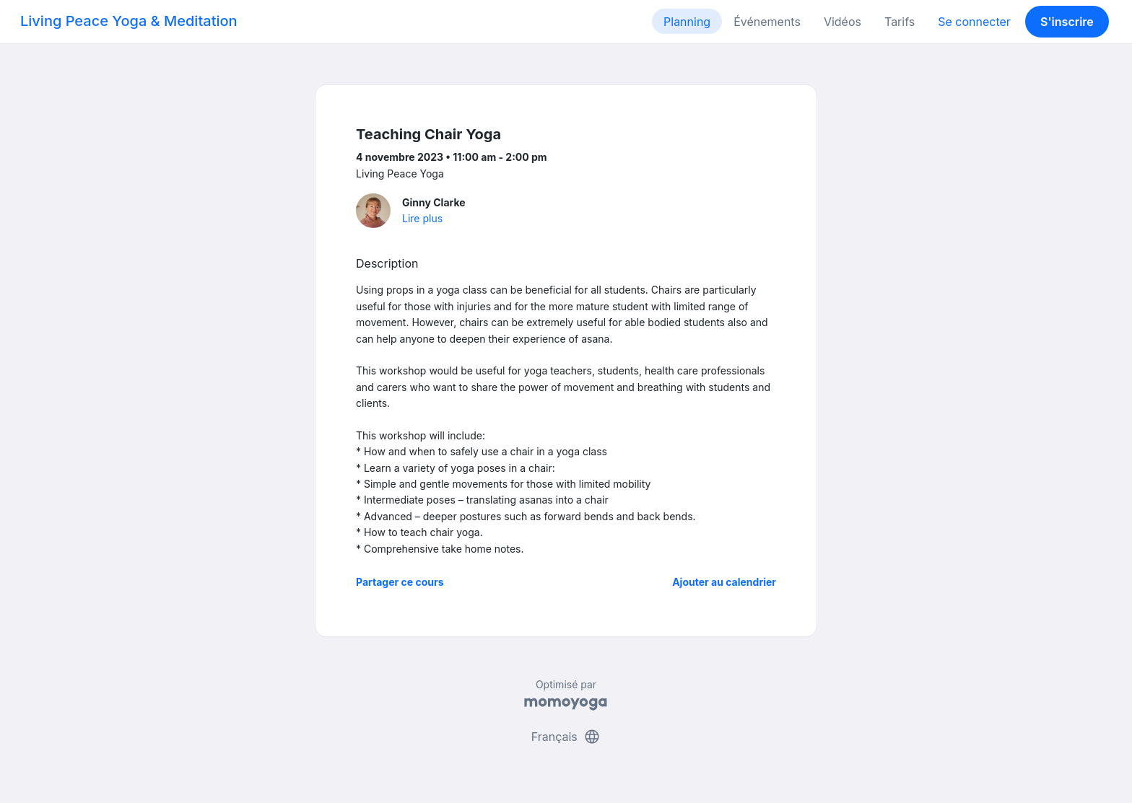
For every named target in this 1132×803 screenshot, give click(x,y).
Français (566, 736)
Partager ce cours (400, 582)
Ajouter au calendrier (724, 582)
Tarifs (899, 21)
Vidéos (842, 21)
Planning (686, 21)
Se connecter (974, 21)
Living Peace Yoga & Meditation (129, 21)
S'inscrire (1067, 21)
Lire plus (422, 218)
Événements (767, 21)
